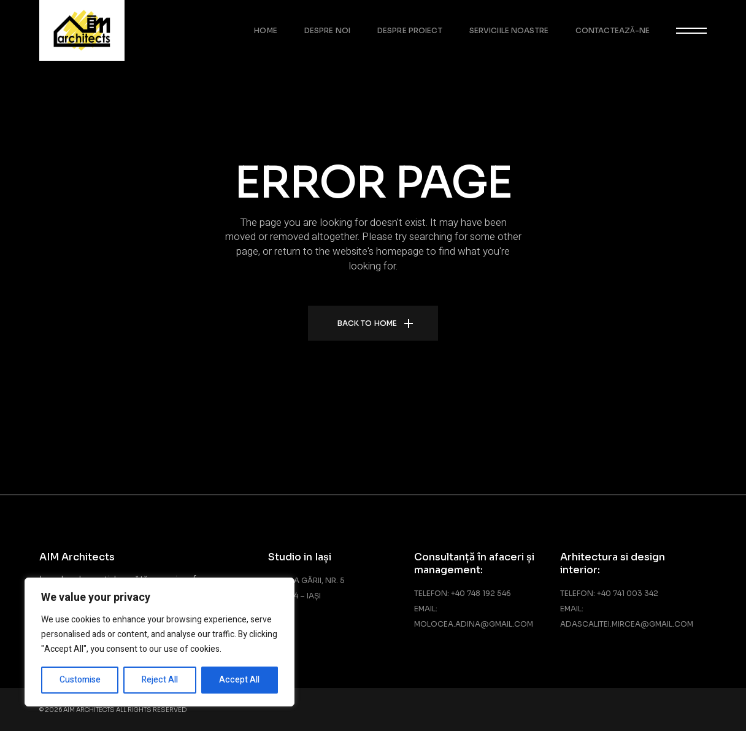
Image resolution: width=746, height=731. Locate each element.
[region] (159, 642)
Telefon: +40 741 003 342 (609, 593)
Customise (80, 679)
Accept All (239, 679)
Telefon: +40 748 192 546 (462, 593)
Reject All (160, 679)
